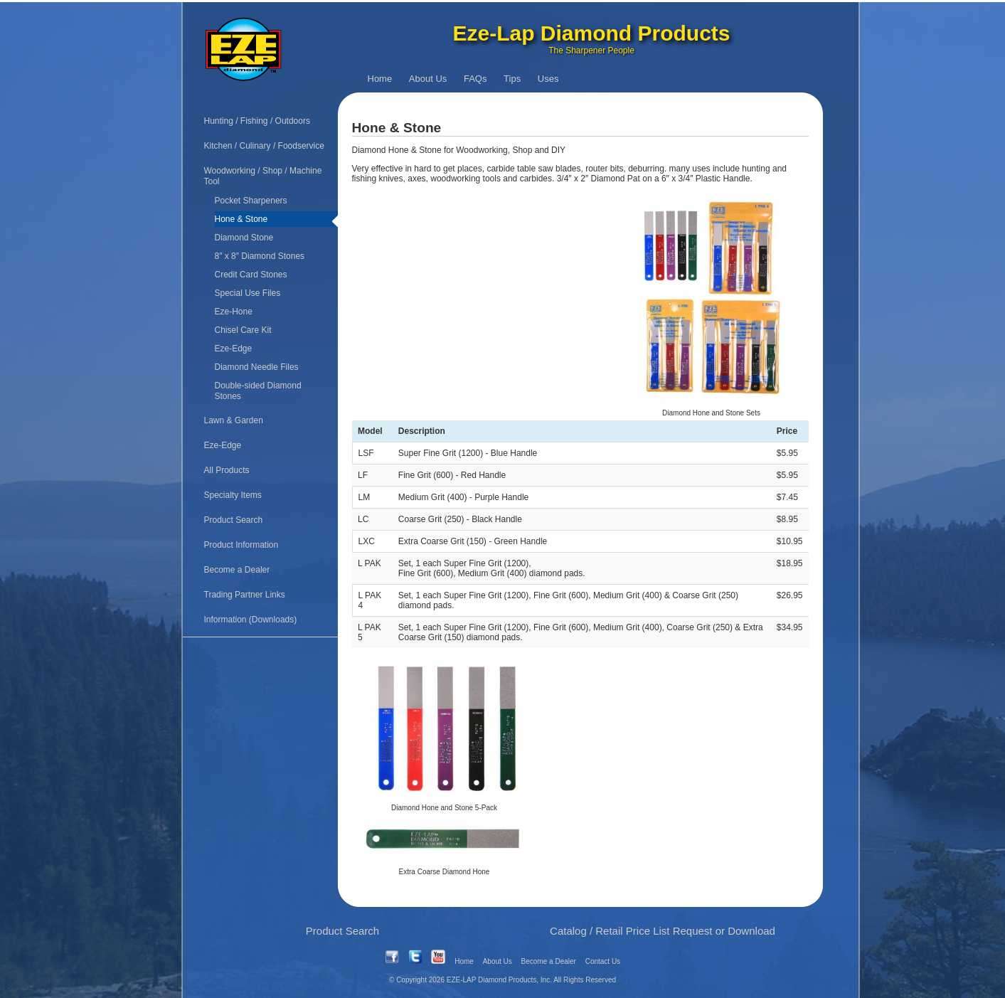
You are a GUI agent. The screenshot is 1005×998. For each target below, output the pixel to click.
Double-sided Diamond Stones (258, 391)
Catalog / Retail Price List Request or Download (662, 931)
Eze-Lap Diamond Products (591, 33)
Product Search (233, 520)
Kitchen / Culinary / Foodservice (264, 146)
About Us (428, 78)
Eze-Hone (233, 312)
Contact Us (602, 961)
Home (380, 78)
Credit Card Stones (251, 275)
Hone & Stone (241, 219)
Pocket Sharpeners (251, 201)
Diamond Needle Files (257, 367)
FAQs (475, 78)
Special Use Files (248, 293)
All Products (227, 470)
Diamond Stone (244, 238)
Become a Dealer (237, 570)
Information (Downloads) (250, 620)
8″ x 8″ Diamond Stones (260, 256)
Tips (512, 78)
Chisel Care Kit (243, 330)
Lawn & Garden (233, 420)
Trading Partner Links (244, 595)
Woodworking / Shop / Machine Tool (263, 176)
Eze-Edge (233, 349)
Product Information (241, 545)
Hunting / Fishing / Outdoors (257, 121)
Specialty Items (233, 495)
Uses (548, 78)
